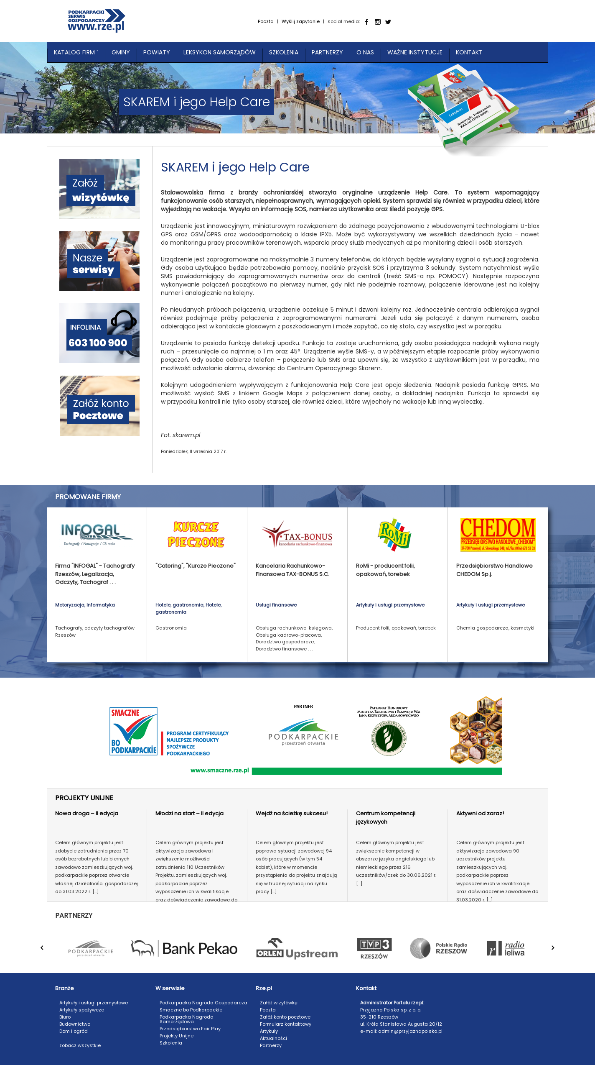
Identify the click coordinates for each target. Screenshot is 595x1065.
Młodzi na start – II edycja (189, 813)
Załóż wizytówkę (279, 1002)
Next (558, 952)
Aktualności (273, 1038)
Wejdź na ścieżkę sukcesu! (292, 813)
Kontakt (469, 52)
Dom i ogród (73, 1031)
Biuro (65, 1017)
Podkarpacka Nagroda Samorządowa (187, 1019)
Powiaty (156, 52)
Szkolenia (283, 52)
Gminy (121, 52)
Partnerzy (327, 52)
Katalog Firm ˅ (76, 52)
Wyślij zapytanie (301, 21)
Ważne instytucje (414, 52)
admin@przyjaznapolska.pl (410, 1031)
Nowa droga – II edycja (86, 813)
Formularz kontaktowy (285, 1024)
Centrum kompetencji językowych (385, 817)
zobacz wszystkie (80, 1045)
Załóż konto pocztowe (285, 1017)
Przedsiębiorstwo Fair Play (190, 1028)
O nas (365, 52)
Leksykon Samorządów (219, 52)
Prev (47, 952)
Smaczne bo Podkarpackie (191, 1009)
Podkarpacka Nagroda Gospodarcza (203, 1002)
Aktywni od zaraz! (480, 813)
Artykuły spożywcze (81, 1009)
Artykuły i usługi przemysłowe (93, 1002)
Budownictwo (74, 1024)
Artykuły (269, 1031)
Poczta (266, 21)
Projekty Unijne (176, 1035)
